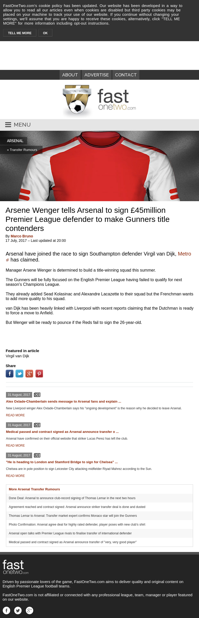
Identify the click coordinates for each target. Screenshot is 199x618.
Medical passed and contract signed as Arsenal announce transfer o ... (62, 432)
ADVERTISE (96, 74)
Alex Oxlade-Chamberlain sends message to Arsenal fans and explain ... (63, 401)
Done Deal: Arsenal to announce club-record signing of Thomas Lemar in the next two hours (72, 498)
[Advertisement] (99, 335)
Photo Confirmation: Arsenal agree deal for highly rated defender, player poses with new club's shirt (77, 524)
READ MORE (15, 415)
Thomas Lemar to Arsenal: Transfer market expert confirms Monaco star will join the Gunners (73, 516)
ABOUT (70, 74)
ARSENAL (15, 141)
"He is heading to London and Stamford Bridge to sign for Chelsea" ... (62, 462)
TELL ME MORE (19, 33)
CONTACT (126, 74)
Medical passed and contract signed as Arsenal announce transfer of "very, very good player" (73, 542)
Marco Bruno (22, 236)
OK (45, 33)
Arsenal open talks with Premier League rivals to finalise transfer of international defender (70, 533)
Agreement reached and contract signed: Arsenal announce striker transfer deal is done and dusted (77, 507)
